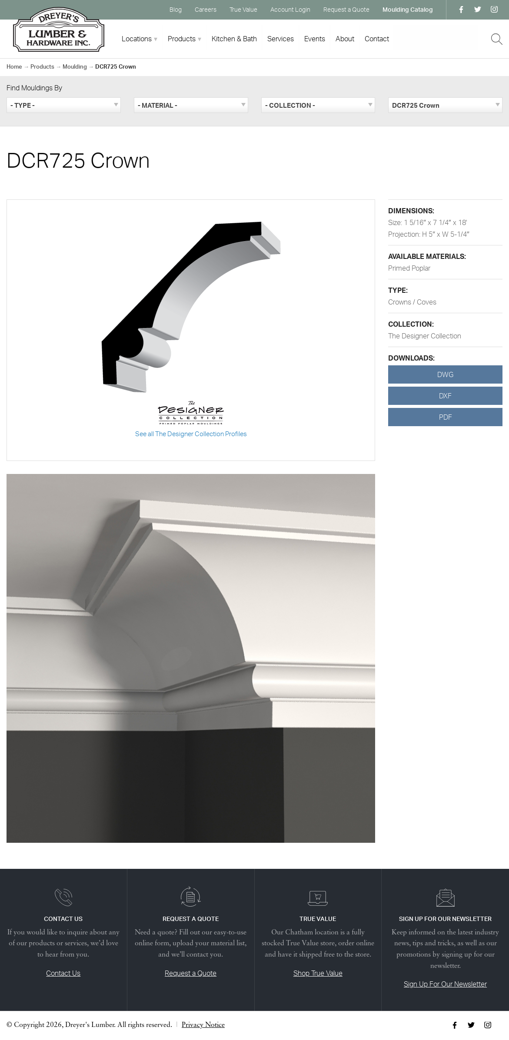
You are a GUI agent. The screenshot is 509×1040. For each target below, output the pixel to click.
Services (280, 38)
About (345, 38)
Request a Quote (346, 9)
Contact (377, 38)
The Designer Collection (424, 335)
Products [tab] (182, 38)
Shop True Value (318, 973)
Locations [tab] (137, 38)
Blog (176, 9)
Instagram (494, 9)
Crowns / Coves (412, 302)
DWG (445, 374)
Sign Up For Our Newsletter (445, 984)
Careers (205, 9)
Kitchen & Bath (234, 38)
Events (314, 38)
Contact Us (63, 973)
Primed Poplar (409, 268)
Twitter (477, 9)
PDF (445, 417)
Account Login (290, 9)
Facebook (461, 9)
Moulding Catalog (408, 9)
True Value (243, 9)
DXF (445, 395)
